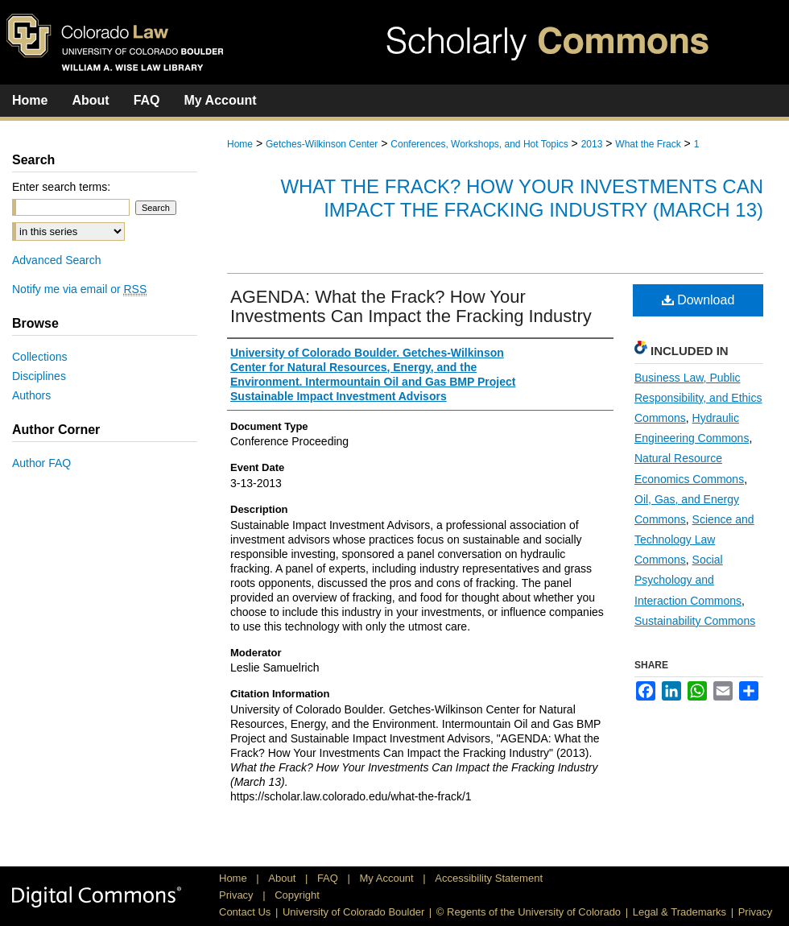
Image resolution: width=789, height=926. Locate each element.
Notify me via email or (79, 289)
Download (698, 300)
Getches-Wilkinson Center (322, 144)
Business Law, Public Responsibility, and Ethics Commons (698, 397)
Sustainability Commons (694, 620)
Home (240, 144)
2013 (592, 144)
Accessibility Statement (489, 878)
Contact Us (245, 912)
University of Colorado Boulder (353, 912)
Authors (31, 395)
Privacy (237, 895)
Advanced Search (56, 260)
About (283, 878)
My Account (388, 878)
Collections (39, 356)
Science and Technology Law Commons (694, 539)
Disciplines (39, 376)
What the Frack (647, 144)
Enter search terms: (61, 186)
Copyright (297, 895)
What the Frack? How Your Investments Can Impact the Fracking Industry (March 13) (521, 198)
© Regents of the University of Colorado (528, 912)
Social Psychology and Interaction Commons (687, 579)
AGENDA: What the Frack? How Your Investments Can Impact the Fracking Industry (411, 306)
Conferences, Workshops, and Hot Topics (479, 144)
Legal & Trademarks (679, 912)
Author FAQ (41, 463)
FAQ (329, 878)
